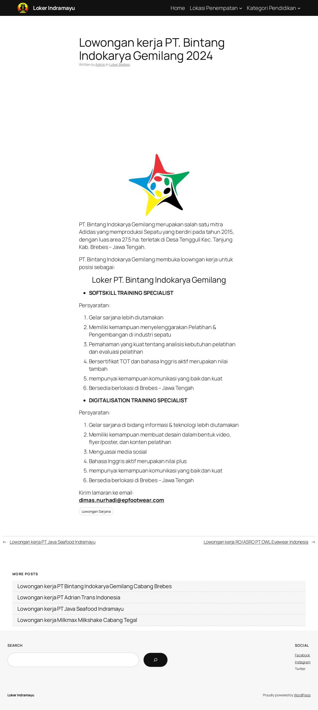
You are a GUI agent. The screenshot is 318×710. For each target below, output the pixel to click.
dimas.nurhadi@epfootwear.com (121, 500)
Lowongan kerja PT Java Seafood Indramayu (52, 542)
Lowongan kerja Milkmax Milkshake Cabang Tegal (77, 620)
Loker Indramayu (54, 8)
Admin (100, 64)
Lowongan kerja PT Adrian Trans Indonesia (68, 597)
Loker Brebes (119, 64)
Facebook (302, 655)
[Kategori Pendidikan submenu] (299, 7)
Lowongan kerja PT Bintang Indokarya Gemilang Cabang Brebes (94, 586)
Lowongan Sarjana (96, 511)
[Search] (155, 660)
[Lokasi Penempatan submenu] (240, 7)
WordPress (302, 695)
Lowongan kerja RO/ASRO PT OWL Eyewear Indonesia (256, 542)
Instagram (303, 662)
